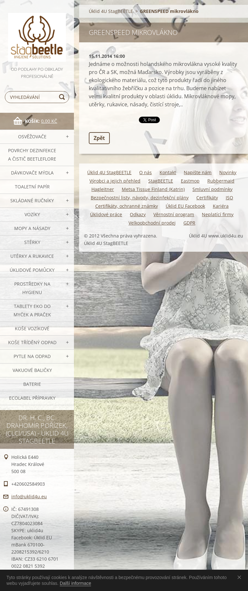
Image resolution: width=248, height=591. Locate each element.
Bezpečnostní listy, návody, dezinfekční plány (140, 198)
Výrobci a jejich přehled (114, 181)
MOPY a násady (32, 228)
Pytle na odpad (32, 356)
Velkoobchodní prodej (152, 223)
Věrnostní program (173, 214)
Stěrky (32, 242)
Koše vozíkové (32, 328)
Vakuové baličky (32, 370)
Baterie (32, 384)
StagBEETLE (160, 181)
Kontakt (168, 172)
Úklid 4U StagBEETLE (111, 11)
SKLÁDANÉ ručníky (32, 200)
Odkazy (138, 214)
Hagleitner (102, 189)
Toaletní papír (32, 187)
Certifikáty (207, 198)
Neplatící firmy (217, 214)
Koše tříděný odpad (32, 342)
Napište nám (198, 172)
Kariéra (221, 206)
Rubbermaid (220, 181)
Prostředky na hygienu (32, 288)
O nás (145, 172)
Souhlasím (240, 577)
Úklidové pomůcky (32, 270)
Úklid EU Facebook (185, 206)
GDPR (189, 223)
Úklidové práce (106, 214)
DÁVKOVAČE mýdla (32, 173)
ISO (229, 198)
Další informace (75, 583)
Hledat (63, 97)
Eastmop (190, 181)
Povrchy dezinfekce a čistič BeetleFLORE (32, 154)
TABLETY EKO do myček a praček (32, 310)
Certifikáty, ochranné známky (126, 206)
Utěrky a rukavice (32, 256)
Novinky (227, 172)
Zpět (99, 138)
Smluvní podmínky (212, 189)
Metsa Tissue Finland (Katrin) (153, 189)
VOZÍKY (32, 214)
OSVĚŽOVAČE (32, 136)
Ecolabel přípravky (32, 398)
